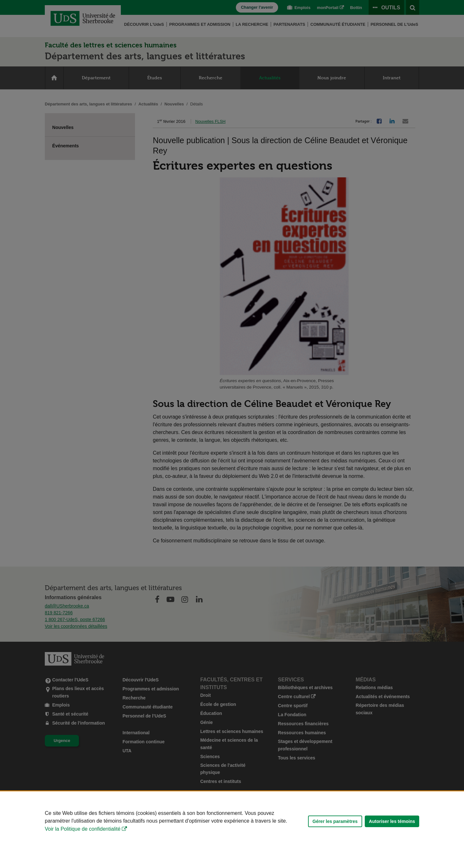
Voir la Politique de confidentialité (83, 829)
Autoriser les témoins (392, 821)
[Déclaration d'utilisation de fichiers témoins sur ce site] (232, 821)
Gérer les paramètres (335, 821)
